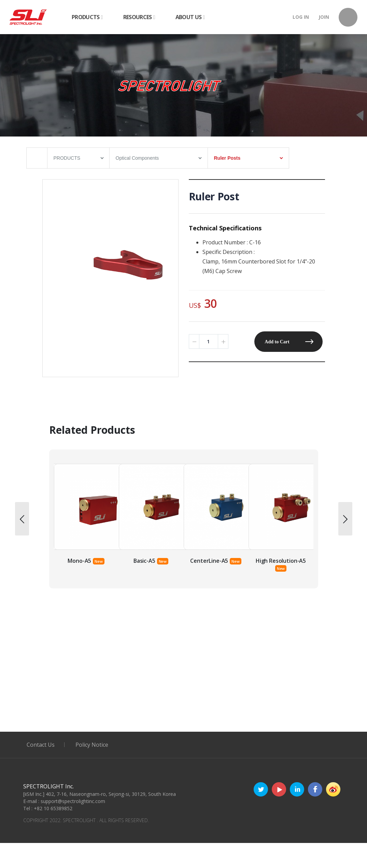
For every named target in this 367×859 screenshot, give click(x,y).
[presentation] (22, 518)
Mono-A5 (144, 560)
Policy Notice (91, 744)
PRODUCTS (87, 17)
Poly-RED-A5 (79, 560)
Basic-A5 (209, 560)
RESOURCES (139, 17)
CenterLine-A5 (274, 560)
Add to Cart (277, 341)
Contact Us (41, 744)
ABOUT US (190, 17)
